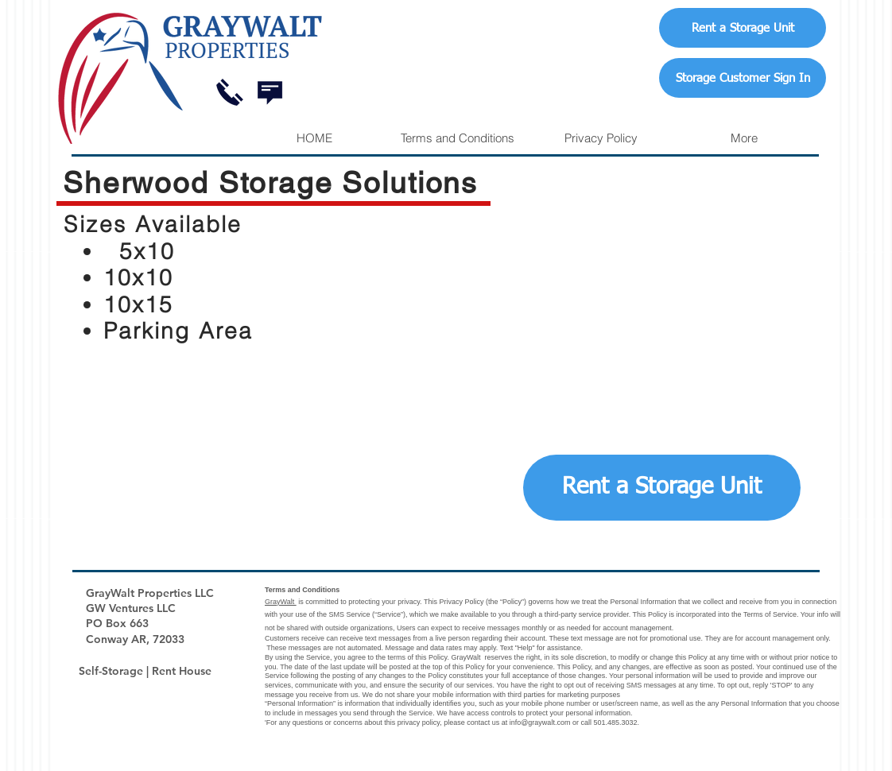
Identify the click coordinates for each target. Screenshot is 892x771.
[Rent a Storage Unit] (742, 28)
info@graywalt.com (540, 722)
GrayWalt (281, 602)
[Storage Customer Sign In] (742, 78)
